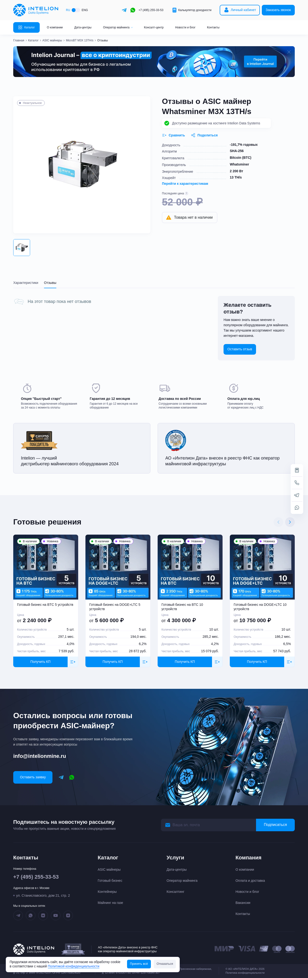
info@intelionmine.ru (39, 756)
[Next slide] (290, 522)
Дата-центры (82, 27)
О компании (55, 27)
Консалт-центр (154, 27)
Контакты (213, 27)
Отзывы (50, 283)
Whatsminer (239, 164)
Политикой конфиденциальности (73, 966)
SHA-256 (237, 151)
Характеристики (25, 283)
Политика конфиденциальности (244, 972)
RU (68, 10)
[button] (21, 247)
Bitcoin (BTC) (240, 158)
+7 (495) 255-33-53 (151, 10)
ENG (85, 10)
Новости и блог (185, 27)
